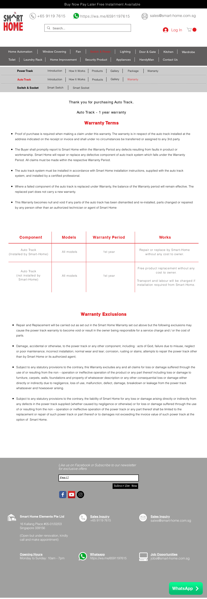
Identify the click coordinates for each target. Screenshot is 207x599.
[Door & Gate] (147, 52)
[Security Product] (96, 60)
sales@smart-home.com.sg (173, 15)
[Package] (133, 71)
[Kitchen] (168, 52)
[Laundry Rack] (33, 60)
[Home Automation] (20, 52)
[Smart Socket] (81, 88)
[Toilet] (12, 60)
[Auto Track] (24, 80)
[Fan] (78, 52)
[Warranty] (153, 71)
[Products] (97, 71)
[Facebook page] (62, 494)
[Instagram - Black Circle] (80, 494)
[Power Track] (25, 71)
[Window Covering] (54, 52)
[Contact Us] (170, 60)
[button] (191, 30)
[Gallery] (115, 71)
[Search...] (87, 28)
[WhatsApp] (186, 588)
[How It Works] (77, 71)
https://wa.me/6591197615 (105, 16)
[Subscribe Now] (125, 486)
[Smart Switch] (55, 88)
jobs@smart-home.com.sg (170, 558)
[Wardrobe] (188, 52)
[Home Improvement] (63, 60)
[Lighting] (125, 52)
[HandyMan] (147, 60)
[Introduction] (54, 71)
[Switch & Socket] (27, 88)
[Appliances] (123, 60)
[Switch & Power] (100, 52)
